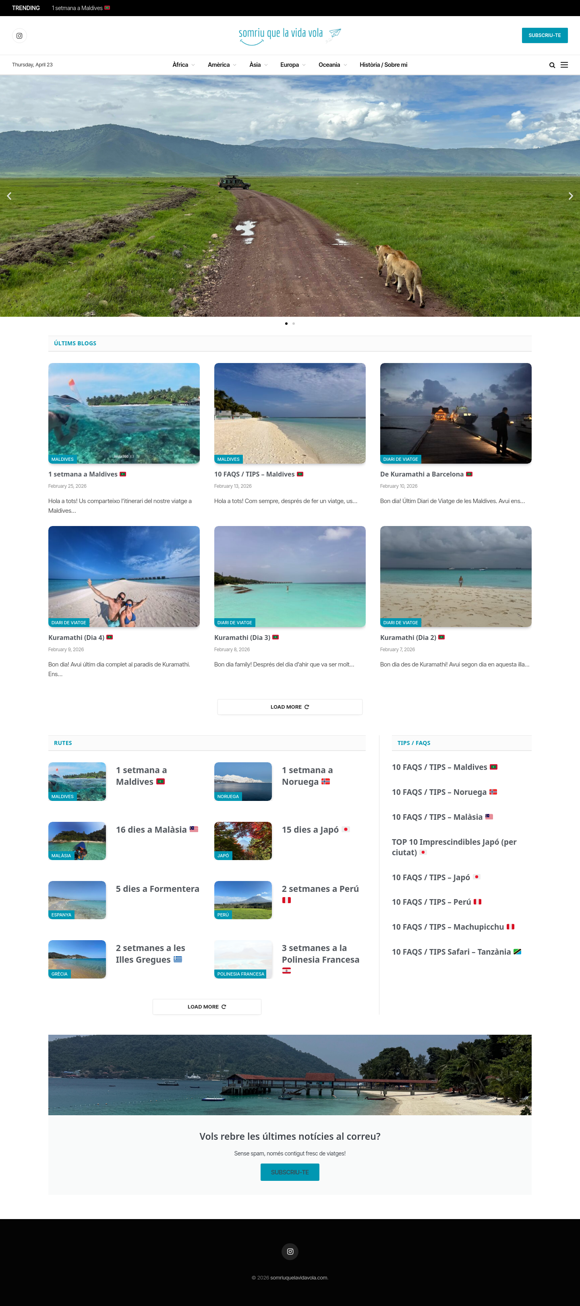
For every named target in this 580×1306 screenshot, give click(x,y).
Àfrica (180, 64)
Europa (290, 64)
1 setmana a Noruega (307, 775)
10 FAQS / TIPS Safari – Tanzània (456, 952)
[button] (9, 196)
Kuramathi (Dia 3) (246, 637)
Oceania (329, 64)
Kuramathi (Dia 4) (80, 637)
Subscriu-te (545, 35)
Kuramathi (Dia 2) (412, 637)
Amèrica (219, 64)
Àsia (255, 64)
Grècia (60, 974)
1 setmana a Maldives (81, 8)
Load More (290, 707)
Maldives (63, 459)
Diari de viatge (400, 459)
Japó (223, 855)
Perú (223, 915)
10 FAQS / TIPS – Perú (436, 902)
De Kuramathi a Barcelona (426, 474)
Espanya (61, 915)
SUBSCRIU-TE (290, 1172)
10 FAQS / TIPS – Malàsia (442, 817)
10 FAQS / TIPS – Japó (436, 878)
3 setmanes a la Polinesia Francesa (321, 958)
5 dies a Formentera (158, 888)
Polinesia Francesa (241, 974)
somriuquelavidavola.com (298, 1277)
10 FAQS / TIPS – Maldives (258, 474)
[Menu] (564, 65)
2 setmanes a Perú (320, 893)
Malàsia (61, 855)
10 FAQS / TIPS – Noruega (444, 792)
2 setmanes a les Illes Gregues (150, 953)
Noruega (228, 796)
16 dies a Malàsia (157, 829)
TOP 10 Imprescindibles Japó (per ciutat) (454, 847)
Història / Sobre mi (384, 64)
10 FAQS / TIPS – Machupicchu (453, 927)
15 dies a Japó (316, 829)
